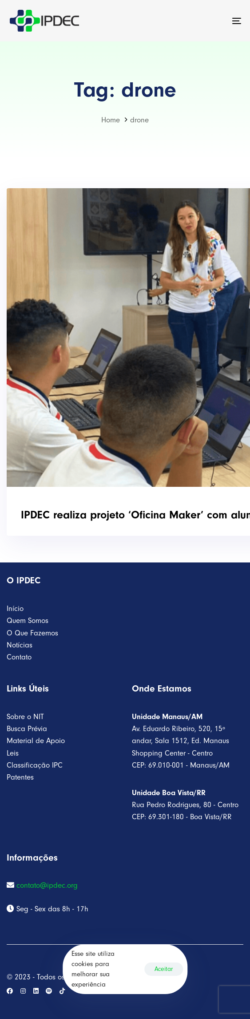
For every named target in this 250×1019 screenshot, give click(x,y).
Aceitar (164, 969)
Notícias (19, 645)
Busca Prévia (27, 728)
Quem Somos (27, 620)
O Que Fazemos (32, 633)
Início (15, 608)
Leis (13, 753)
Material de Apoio (36, 740)
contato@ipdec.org (47, 885)
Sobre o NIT (25, 716)
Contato (19, 657)
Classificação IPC (35, 765)
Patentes (20, 777)
